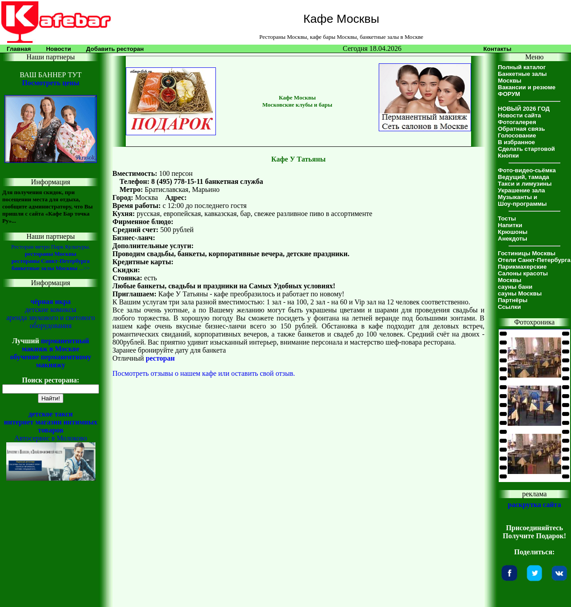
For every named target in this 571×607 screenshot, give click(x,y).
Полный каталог (522, 67)
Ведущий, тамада (523, 177)
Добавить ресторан (115, 49)
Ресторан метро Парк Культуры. (50, 246)
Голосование (517, 135)
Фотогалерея (517, 122)
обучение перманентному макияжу (50, 361)
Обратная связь (521, 128)
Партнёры (512, 300)
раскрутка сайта (534, 504)
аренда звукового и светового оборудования (50, 321)
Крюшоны (512, 232)
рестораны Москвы (50, 253)
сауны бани (515, 286)
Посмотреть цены (50, 83)
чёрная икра (50, 301)
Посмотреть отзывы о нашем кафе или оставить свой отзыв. (203, 373)
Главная (19, 49)
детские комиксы (51, 309)
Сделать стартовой (526, 149)
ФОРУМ (509, 94)
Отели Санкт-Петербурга (534, 260)
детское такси (51, 414)
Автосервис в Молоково (50, 438)
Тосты (507, 218)
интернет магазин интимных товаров (51, 426)
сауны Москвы (520, 293)
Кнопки (508, 155)
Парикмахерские (522, 266)
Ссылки (509, 307)
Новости (58, 49)
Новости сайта (519, 115)
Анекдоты (512, 238)
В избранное (516, 142)
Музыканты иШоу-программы (522, 200)
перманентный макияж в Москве (55, 345)
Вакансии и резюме (526, 87)
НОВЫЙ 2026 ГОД (524, 108)
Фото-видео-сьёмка (527, 170)
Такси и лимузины (525, 183)
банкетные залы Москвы (45, 268)
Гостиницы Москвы (526, 253)
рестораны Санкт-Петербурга (51, 261)
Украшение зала (521, 190)
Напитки (510, 225)
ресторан (160, 358)
